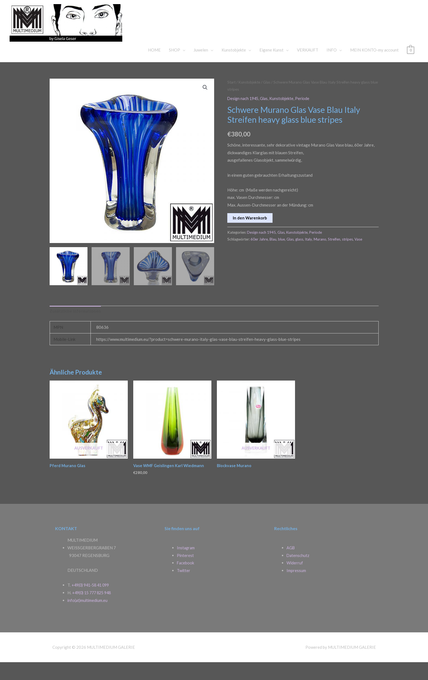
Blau (273, 256)
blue (281, 256)
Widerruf (295, 580)
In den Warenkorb (250, 235)
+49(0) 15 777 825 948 (93, 610)
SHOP (174, 67)
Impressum (296, 588)
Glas (269, 99)
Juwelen (201, 67)
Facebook (186, 580)
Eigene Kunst (271, 67)
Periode (305, 115)
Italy (308, 256)
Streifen (334, 256)
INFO (332, 67)
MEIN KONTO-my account (374, 67)
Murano (320, 256)
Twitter (184, 588)
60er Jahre (259, 256)
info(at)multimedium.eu (88, 618)
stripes (347, 256)
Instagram (186, 565)
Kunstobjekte (234, 67)
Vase (359, 256)
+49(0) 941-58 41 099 (92, 602)
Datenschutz (298, 573)
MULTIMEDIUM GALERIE (234, 28)
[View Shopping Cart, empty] (410, 67)
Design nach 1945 (243, 115)
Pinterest (185, 573)
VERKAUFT (307, 67)
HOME (154, 67)
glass (300, 256)
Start (231, 99)
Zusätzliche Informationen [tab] (75, 328)
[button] (205, 105)
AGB (291, 565)
